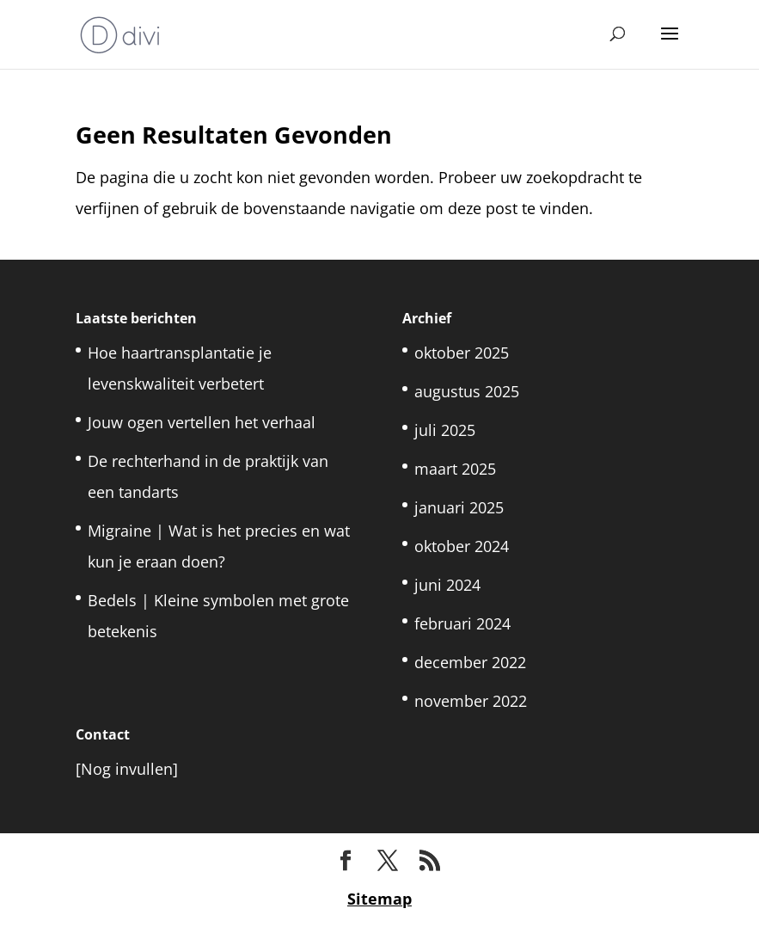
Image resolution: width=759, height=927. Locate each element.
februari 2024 (462, 623)
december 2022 (470, 662)
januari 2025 (459, 507)
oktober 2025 (461, 352)
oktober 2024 (461, 546)
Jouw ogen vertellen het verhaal (201, 422)
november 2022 (470, 701)
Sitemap (379, 898)
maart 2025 (455, 468)
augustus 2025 (466, 391)
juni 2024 (447, 584)
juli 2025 (444, 430)
